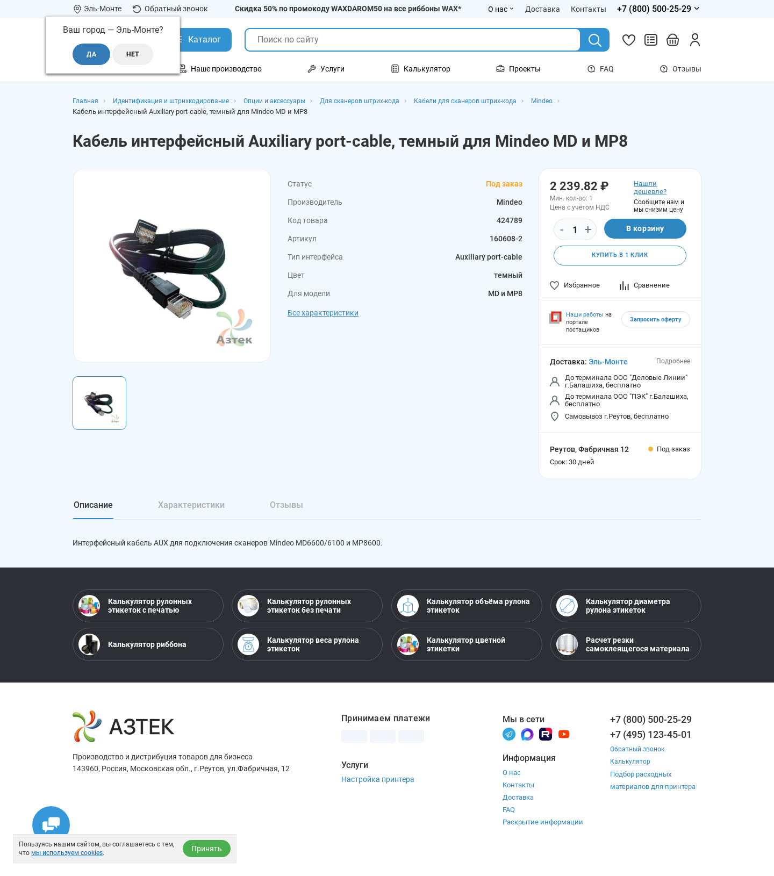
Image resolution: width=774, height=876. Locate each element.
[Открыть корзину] (672, 39)
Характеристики (191, 506)
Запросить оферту (656, 321)
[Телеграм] (509, 742)
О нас (512, 782)
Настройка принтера (377, 788)
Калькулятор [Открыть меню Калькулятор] (420, 68)
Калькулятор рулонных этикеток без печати (294, 614)
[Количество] (575, 230)
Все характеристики (323, 312)
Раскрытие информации (543, 831)
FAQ (600, 68)
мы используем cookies (67, 853)
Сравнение (645, 287)
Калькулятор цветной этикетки (451, 653)
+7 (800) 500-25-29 (651, 728)
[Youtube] (563, 742)
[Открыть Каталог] (196, 40)
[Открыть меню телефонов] (659, 9)
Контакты (518, 794)
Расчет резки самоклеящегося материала (623, 653)
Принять (206, 848)
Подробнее (673, 363)
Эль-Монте (608, 363)
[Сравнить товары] (650, 39)
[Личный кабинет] (695, 39)
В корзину (645, 229)
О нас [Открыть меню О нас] (501, 9)
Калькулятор (631, 770)
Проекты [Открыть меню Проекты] (518, 68)
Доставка (518, 806)
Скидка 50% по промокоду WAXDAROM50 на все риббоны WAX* (348, 8)
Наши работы (585, 316)
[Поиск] (595, 40)
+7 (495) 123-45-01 (651, 743)
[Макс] (527, 742)
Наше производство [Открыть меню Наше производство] (220, 68)
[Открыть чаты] (51, 825)
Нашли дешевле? (650, 187)
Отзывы (680, 68)
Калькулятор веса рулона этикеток (298, 653)
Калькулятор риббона (132, 653)
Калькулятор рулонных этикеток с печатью (135, 614)
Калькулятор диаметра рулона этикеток (613, 614)
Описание (93, 506)
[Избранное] (628, 39)
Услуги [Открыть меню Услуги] (326, 68)
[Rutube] (545, 742)
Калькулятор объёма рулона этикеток (463, 614)
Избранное (575, 287)
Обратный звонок (170, 8)
